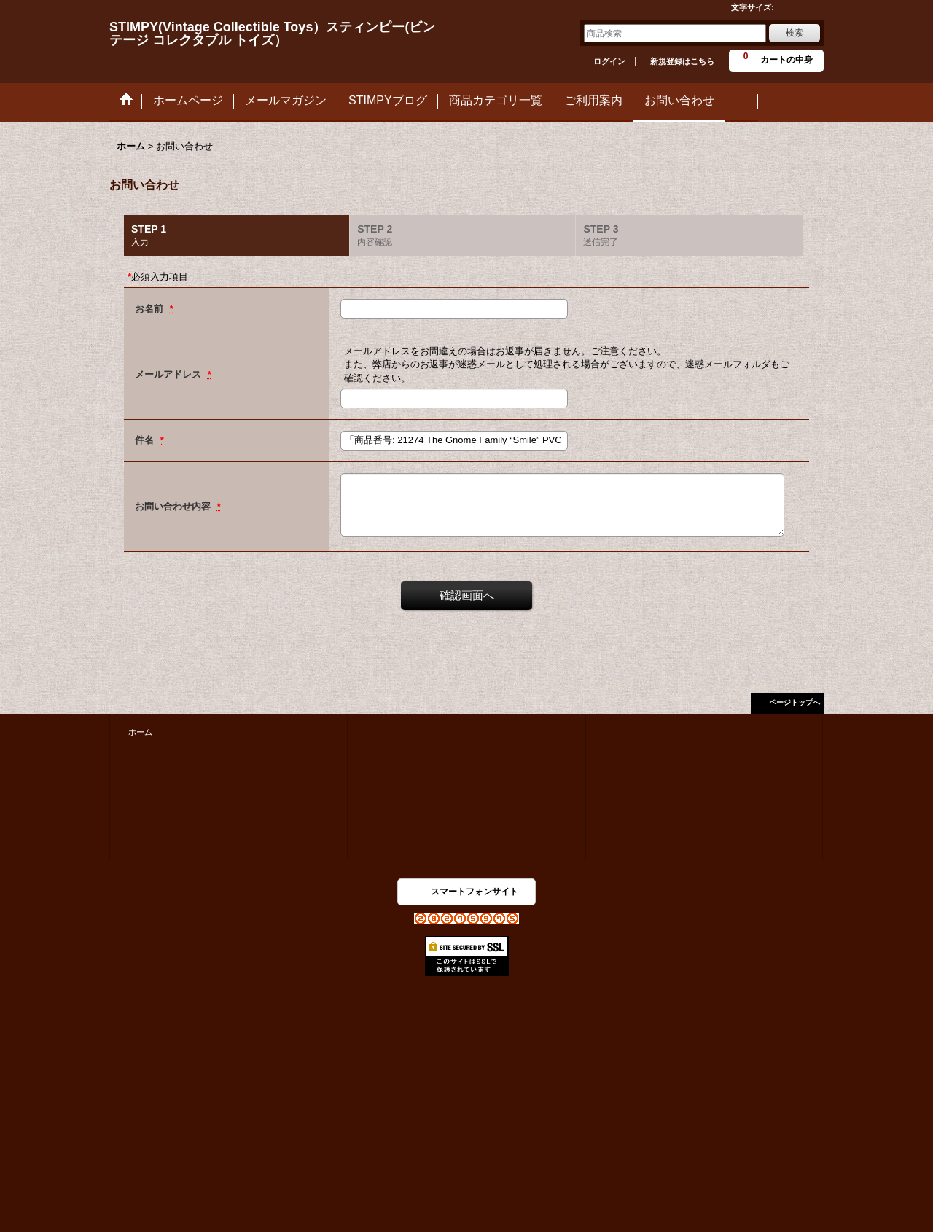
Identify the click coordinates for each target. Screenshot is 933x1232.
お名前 (150, 308)
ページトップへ (794, 702)
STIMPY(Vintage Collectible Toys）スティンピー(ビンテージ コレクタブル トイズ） (272, 33)
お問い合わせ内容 (174, 506)
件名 (146, 439)
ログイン (609, 61)
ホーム (140, 732)
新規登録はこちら (682, 61)
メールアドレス (169, 374)
